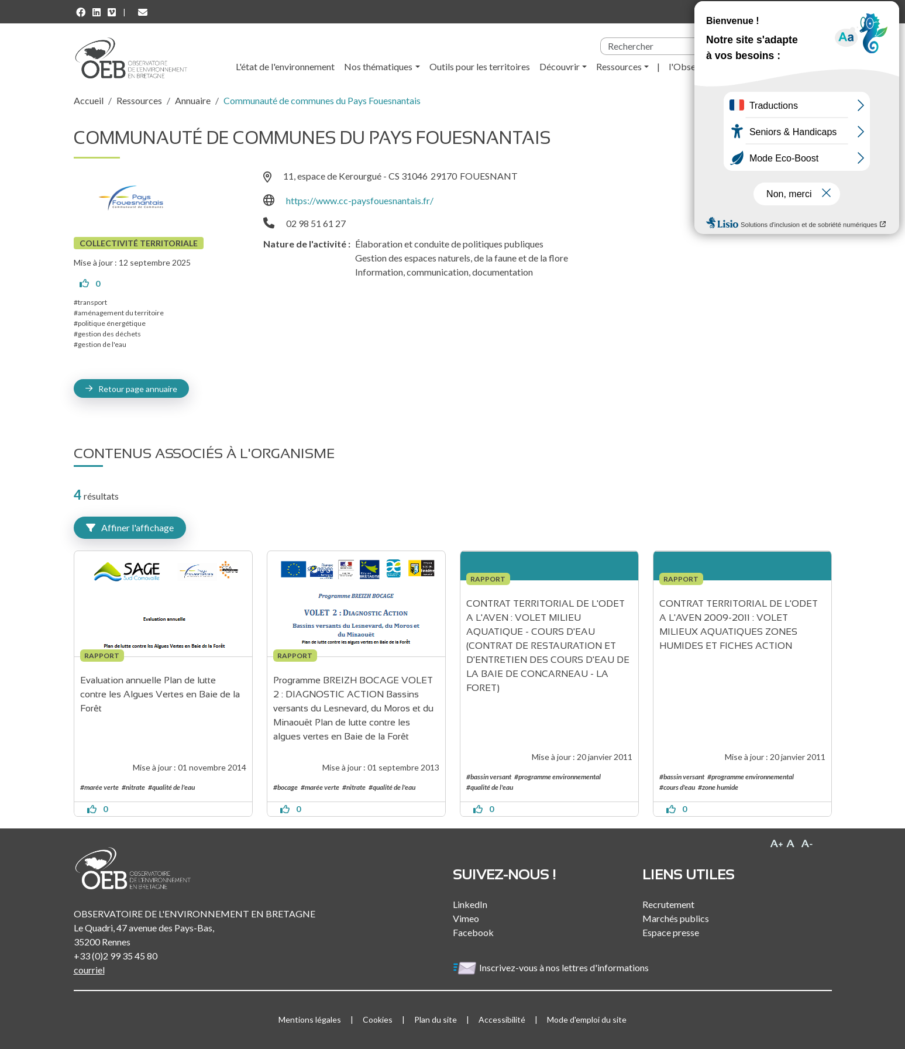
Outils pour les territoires (479, 66)
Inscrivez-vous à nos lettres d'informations (552, 967)
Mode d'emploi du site (587, 1019)
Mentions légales (309, 1019)
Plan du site (435, 1019)
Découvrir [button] (559, 66)
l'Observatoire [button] (698, 66)
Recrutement (668, 904)
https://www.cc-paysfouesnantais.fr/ (359, 200)
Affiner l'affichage (130, 527)
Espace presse (670, 932)
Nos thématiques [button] (378, 66)
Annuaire (193, 100)
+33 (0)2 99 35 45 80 (115, 955)
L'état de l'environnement (285, 66)
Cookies (378, 1019)
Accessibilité (502, 1019)
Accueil (89, 100)
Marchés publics (675, 918)
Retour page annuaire (137, 389)
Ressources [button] (619, 66)
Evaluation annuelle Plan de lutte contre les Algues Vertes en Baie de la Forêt (161, 694)
